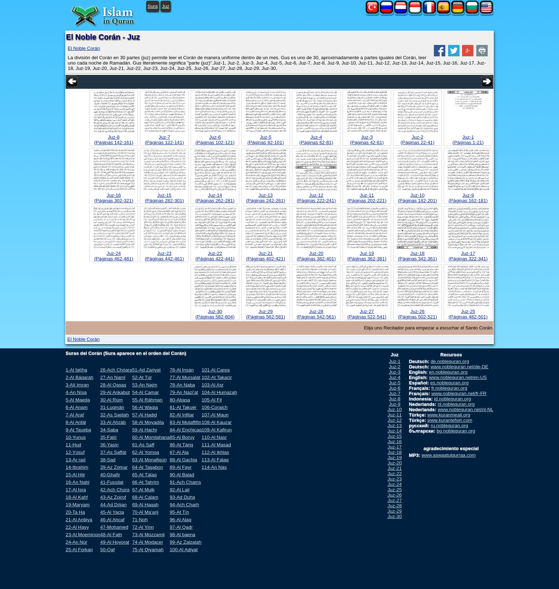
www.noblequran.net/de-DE (459, 366)
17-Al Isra (76, 489)
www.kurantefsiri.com (449, 420)
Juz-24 (395, 484)
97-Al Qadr (181, 527)
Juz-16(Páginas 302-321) (113, 198)
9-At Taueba (78, 429)
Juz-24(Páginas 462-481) (113, 256)
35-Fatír (108, 437)
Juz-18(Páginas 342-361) (417, 256)
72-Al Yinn (143, 527)
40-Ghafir (110, 474)
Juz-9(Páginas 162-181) (468, 198)
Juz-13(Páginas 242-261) (265, 198)
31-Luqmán (112, 407)
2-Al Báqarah (79, 377)
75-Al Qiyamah (148, 549)
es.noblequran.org (449, 382)
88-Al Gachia (183, 459)
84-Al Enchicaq (186, 429)
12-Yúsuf (75, 452)
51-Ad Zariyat (146, 370)
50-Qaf (107, 549)
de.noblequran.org (450, 361)
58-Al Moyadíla (148, 422)
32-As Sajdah (114, 415)
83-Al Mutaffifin (185, 422)
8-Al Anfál (76, 422)
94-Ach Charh (184, 504)
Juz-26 (395, 495)
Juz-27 (395, 500)
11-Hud (73, 444)
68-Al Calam (145, 497)
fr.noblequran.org (449, 388)
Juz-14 (395, 431)
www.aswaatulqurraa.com (448, 455)
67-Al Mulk (143, 489)
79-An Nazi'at (184, 392)
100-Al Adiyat (184, 549)
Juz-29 (395, 511)
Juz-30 (395, 516)
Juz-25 (395, 489)
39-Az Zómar (114, 467)
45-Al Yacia (112, 512)
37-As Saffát (113, 452)
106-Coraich (215, 407)
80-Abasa (180, 400)
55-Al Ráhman (147, 400)
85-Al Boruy (182, 437)
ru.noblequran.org (449, 425)
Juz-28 (395, 505)
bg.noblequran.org (456, 431)
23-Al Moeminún (83, 534)
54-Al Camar (145, 392)
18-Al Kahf (77, 497)
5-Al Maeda (78, 400)
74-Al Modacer (147, 542)
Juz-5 (395, 382)
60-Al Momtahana (151, 437)
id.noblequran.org (452, 398)
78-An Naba (182, 385)
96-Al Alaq (180, 519)
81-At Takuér (183, 407)
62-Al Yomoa (145, 452)
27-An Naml (112, 377)
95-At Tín (179, 512)
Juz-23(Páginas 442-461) (164, 256)
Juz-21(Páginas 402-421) (265, 256)
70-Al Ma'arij (145, 512)
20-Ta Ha (75, 512)
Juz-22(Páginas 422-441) (215, 256)
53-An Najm (144, 385)
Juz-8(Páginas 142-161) (113, 139)
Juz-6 (395, 388)
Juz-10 (395, 409)
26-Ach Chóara (116, 370)
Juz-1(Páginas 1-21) (467, 139)
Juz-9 (395, 404)
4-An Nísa (76, 392)
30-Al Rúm (111, 400)
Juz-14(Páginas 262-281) (215, 198)
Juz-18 (395, 452)
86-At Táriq (181, 444)
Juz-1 (395, 361)
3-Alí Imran (77, 385)
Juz (165, 6)
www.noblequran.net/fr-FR (459, 393)
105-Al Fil (212, 400)
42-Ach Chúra (114, 489)
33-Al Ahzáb (113, 422)
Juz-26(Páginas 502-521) (417, 314)
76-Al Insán (182, 370)
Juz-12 (395, 420)
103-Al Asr (213, 385)
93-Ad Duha (182, 497)
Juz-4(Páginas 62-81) (316, 139)
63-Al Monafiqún (149, 459)
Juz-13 (395, 425)
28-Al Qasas (113, 385)
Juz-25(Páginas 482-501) (468, 314)
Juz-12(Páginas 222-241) (316, 198)
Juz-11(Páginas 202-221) (366, 198)
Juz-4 (395, 377)
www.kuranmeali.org (448, 415)
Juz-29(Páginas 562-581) (265, 314)
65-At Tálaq (144, 474)
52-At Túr (142, 377)
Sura (153, 6)
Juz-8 (395, 398)
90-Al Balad (182, 474)
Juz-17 (395, 447)
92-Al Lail (180, 489)
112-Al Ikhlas (215, 452)
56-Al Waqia (145, 407)
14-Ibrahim (77, 467)
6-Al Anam (77, 407)
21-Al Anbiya (79, 519)
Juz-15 (395, 436)
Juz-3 (395, 372)
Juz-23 (395, 479)
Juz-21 (395, 468)
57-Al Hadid (144, 415)
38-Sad (108, 459)
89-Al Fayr (180, 467)
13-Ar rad (76, 459)
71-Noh (140, 519)
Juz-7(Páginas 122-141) (164, 139)
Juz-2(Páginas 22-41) (418, 139)
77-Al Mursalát (185, 377)
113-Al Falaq (215, 459)
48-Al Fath (111, 534)
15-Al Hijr (75, 474)
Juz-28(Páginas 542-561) (316, 314)
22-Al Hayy (77, 527)
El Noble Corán (84, 48)
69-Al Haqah (145, 504)
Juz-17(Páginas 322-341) (468, 256)
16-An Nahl (77, 482)
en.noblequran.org (448, 372)
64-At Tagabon (147, 467)
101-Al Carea (216, 370)
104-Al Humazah (219, 392)
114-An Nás (214, 467)
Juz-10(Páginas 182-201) (417, 198)
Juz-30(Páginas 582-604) (215, 314)
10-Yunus (76, 437)
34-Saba (109, 429)
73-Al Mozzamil (148, 534)
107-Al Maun (215, 415)
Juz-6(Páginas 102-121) (215, 139)
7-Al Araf (75, 415)
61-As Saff (143, 444)
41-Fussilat (111, 482)
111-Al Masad (216, 444)
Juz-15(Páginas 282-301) (164, 198)
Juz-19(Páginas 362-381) (366, 256)
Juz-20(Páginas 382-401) (316, 256)
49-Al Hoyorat (114, 542)
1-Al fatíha (76, 370)
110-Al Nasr (214, 437)
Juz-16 (395, 441)
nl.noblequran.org (456, 404)
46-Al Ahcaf (112, 519)
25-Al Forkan (79, 549)
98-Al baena (182, 534)
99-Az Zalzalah (185, 542)
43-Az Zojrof (113, 497)
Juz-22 (395, 473)
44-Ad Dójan (113, 504)
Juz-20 (395, 463)
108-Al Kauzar (217, 422)
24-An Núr (76, 542)
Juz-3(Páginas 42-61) (367, 139)
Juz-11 (395, 415)
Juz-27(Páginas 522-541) (366, 314)
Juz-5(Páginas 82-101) (265, 139)
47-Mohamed (114, 527)
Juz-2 (395, 366)
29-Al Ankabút (115, 392)
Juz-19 (395, 457)
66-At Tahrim (145, 482)
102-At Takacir (217, 377)
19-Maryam (77, 504)
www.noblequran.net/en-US (458, 377)
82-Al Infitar (182, 415)
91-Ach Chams (185, 482)
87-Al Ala (179, 452)
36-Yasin (109, 444)
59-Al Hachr (144, 429)
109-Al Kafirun (217, 429)
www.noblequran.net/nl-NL (465, 409)
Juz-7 (395, 393)
